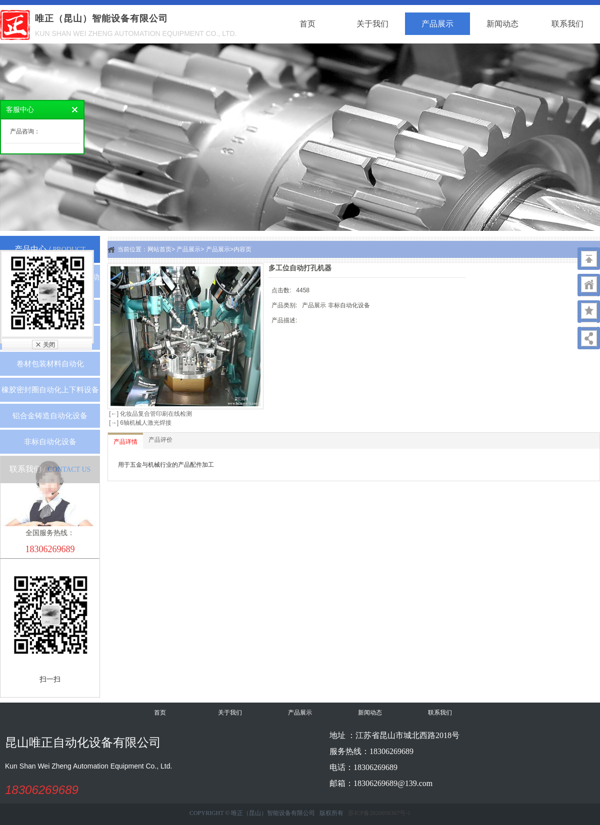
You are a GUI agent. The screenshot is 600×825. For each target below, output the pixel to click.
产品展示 (438, 23)
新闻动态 (502, 23)
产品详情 (126, 441)
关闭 (49, 344)
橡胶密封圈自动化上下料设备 (50, 389)
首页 (308, 23)
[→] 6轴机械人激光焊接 (140, 422)
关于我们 (372, 23)
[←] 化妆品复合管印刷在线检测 (150, 413)
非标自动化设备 (50, 441)
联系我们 (568, 23)
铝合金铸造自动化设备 (50, 415)
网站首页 (160, 249)
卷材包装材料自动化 (50, 363)
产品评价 (160, 439)
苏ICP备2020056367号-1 (379, 813)
